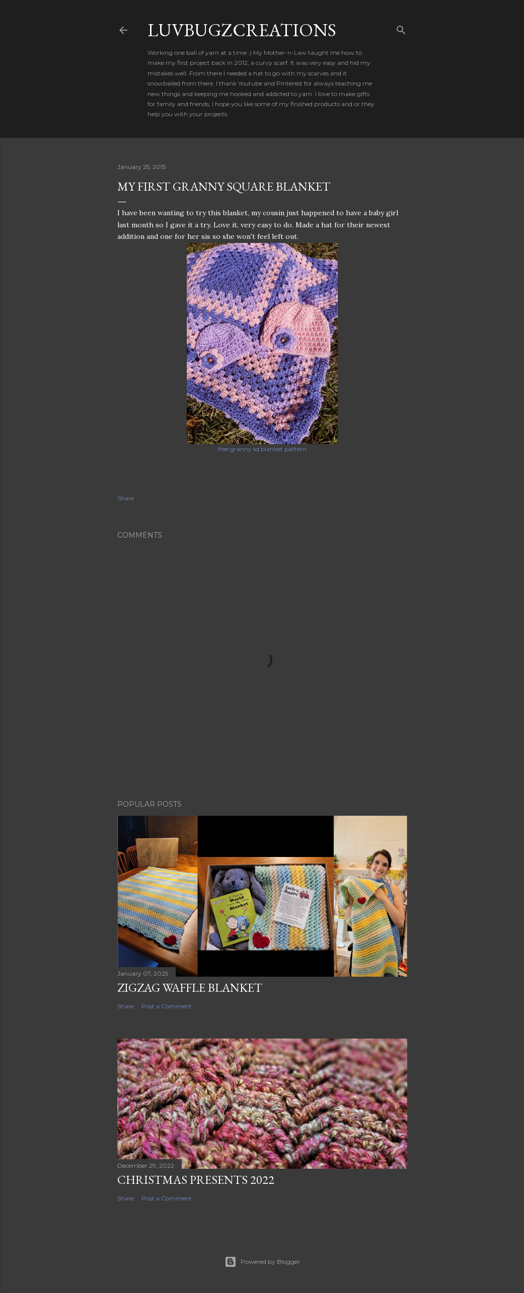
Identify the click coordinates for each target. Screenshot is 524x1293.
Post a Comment (166, 1006)
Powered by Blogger (262, 1262)
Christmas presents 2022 (195, 1179)
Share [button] (125, 498)
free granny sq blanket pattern (262, 449)
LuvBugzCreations (241, 30)
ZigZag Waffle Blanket (189, 987)
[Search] (401, 28)
